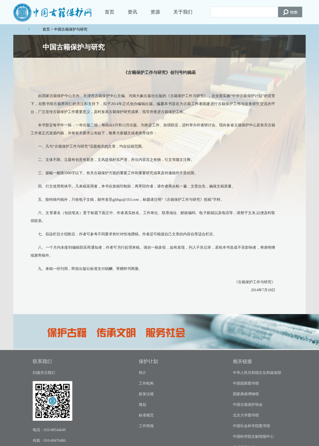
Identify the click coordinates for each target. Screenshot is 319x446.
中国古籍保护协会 (248, 405)
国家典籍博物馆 (246, 394)
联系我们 (42, 361)
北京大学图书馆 (246, 415)
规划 (142, 405)
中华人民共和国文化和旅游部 (257, 373)
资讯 (132, 12)
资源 (155, 12)
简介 (142, 373)
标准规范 (146, 415)
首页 (109, 12)
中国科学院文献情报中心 (253, 437)
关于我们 (182, 12)
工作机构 (146, 383)
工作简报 (146, 426)
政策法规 (146, 394)
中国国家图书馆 (246, 383)
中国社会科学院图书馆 (251, 426)
